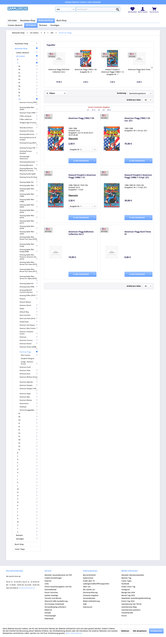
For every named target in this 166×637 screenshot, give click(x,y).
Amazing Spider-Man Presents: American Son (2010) (29, 257)
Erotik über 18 (89, 581)
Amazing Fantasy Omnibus (29, 152)
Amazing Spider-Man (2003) (29, 206)
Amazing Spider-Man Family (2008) (29, 250)
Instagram (125, 589)
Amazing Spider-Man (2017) (29, 222)
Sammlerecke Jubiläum (130, 610)
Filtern (51, 93)
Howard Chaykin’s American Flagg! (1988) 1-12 (82, 176)
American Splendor (29, 382)
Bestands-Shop (26, 48)
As (28, 426)
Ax (28, 443)
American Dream (29, 344)
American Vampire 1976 (29, 389)
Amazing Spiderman (29, 283)
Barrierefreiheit (89, 575)
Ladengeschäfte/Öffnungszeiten (96, 583)
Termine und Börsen (53, 598)
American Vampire (29, 385)
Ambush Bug (29, 312)
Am (28, 99)
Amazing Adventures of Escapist (28, 138)
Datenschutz (88, 578)
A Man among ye (29, 116)
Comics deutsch (27, 52)
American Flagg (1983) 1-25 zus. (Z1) (137, 119)
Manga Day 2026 (128, 592)
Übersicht (73, 138)
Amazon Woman (25, 302)
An (28, 413)
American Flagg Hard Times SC (139, 70)
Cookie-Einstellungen (53, 578)
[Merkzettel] (132, 10)
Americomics (29, 403)
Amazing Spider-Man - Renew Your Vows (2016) (29, 239)
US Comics (27, 56)
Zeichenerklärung (90, 592)
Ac (28, 73)
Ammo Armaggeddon (29, 410)
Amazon (29, 299)
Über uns (87, 586)
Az (28, 449)
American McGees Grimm (29, 378)
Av (28, 436)
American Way (29, 397)
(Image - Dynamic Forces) (29, 363)
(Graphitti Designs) (27, 358)
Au (28, 433)
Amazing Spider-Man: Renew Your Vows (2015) (29, 264)
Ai (28, 89)
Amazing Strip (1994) (29, 287)
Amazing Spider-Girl (29, 182)
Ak (28, 92)
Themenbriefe (127, 613)
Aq (28, 420)
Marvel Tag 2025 (128, 595)
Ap (28, 417)
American (29, 337)
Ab (28, 69)
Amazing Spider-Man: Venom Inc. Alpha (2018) (29, 278)
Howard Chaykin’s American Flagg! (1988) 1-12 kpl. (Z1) (138, 176)
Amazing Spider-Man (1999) (29, 200)
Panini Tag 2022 (128, 601)
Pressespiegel (50, 615)
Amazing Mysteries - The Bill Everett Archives (29, 169)
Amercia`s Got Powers (29, 325)
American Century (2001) (29, 103)
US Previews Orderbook (54, 604)
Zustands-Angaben (91, 595)
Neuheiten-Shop (26, 43)
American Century (29, 340)
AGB (84, 604)
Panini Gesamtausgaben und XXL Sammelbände (58, 588)
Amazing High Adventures (24, 157)
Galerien (48, 581)
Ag (28, 86)
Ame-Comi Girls (29, 315)
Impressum (87, 607)
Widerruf (48, 610)
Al (28, 96)
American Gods (29, 370)
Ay (28, 446)
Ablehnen (125, 631)
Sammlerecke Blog (129, 607)
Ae (28, 79)
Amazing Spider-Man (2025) (29, 108)
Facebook (125, 583)
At (28, 430)
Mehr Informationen (74, 633)
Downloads (49, 618)
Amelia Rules (29, 322)
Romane (27, 535)
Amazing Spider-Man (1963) (29, 190)
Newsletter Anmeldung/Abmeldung (135, 598)
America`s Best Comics (29, 328)
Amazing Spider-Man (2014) (29, 211)
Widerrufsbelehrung (91, 601)
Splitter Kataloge (51, 595)
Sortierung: (121, 93)
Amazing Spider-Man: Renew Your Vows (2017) (29, 271)
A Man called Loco (29, 119)
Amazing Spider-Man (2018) (29, 227)
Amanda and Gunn (29, 128)
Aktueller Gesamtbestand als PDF (58, 575)
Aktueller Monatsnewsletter (132, 575)
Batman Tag (126, 578)
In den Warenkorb (84, 160)
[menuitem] (87, 10)
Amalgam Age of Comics (29, 123)
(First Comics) (29, 355)
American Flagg (29, 352)
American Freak (25, 367)
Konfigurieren (156, 631)
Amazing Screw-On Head (29, 178)
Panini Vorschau (51, 592)
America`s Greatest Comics (29, 333)
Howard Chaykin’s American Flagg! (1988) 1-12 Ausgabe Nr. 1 (112, 71)
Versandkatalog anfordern (55, 607)
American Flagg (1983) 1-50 (81, 118)
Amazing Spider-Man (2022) (29, 233)
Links (47, 583)
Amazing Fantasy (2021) (29, 144)
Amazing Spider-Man (29, 185)
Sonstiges (27, 539)
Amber (29, 309)
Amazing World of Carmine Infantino (29, 291)
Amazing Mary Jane (29, 165)
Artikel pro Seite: (134, 100)
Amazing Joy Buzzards (29, 162)
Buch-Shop (19, 544)
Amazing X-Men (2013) (29, 295)
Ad (28, 76)
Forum (124, 615)
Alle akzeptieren (140, 631)
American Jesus (29, 374)
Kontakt (48, 613)
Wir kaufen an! (89, 589)
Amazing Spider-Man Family (29, 245)
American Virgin (29, 394)
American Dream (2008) (29, 348)
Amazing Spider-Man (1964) (29, 195)
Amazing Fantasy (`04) (29, 148)
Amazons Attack (29, 305)
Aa (28, 66)
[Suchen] (117, 9)
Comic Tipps (20, 549)
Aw (28, 440)
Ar (28, 423)
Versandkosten (89, 598)
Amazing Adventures (29, 134)
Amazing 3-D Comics (27, 131)
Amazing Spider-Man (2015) (29, 216)
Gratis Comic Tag (128, 586)
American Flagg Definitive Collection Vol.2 (58, 70)
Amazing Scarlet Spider (28, 174)
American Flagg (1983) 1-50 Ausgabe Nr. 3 (86, 70)
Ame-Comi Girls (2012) (29, 318)
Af (28, 83)
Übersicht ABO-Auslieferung (56, 601)
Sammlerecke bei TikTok (131, 604)
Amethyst (29, 407)
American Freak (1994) (29, 113)
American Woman (29, 400)
